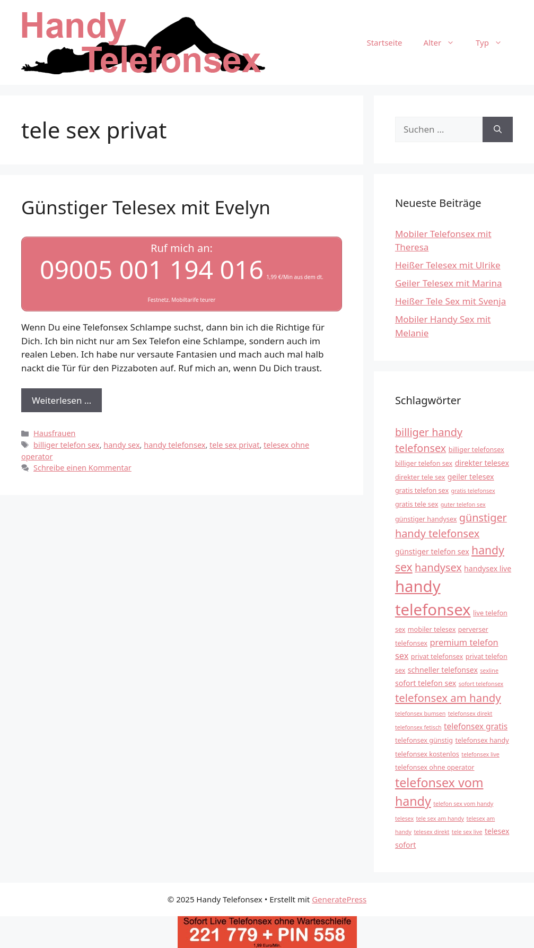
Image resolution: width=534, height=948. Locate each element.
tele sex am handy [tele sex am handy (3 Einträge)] (440, 818)
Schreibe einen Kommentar (82, 468)
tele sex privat (234, 445)
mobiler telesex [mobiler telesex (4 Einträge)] (432, 629)
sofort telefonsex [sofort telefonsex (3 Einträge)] (481, 684)
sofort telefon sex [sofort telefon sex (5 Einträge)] (425, 683)
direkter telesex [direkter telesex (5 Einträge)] (482, 463)
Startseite (384, 42)
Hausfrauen (54, 433)
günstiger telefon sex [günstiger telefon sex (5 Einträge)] (432, 551)
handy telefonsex (174, 445)
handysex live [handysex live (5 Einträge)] (487, 568)
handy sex (121, 445)
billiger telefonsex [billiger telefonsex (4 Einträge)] (476, 449)
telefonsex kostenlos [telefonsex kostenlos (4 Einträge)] (427, 754)
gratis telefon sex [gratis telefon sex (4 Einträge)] (422, 490)
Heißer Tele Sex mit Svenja (450, 301)
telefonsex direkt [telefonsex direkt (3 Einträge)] (470, 713)
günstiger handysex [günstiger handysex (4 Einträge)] (426, 519)
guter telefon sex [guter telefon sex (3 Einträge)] (463, 504)
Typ (494, 42)
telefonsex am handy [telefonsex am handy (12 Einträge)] (448, 697)
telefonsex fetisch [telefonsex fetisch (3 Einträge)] (418, 727)
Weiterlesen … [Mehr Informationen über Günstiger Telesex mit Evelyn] (61, 400)
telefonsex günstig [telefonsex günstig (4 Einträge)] (424, 740)
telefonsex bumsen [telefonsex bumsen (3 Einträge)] (420, 713)
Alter (445, 42)
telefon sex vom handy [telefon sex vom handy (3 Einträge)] (463, 803)
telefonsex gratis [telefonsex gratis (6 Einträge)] (475, 726)
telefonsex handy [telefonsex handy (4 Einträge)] (482, 740)
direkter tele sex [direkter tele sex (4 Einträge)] (420, 477)
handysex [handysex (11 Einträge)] (438, 567)
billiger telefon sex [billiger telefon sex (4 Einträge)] (423, 463)
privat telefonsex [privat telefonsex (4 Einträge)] (437, 656)
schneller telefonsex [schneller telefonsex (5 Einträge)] (443, 670)
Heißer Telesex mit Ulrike (448, 265)
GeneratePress (339, 899)
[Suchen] (498, 129)
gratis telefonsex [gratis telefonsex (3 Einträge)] (473, 490)
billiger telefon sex (66, 445)
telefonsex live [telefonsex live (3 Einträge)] (480, 754)
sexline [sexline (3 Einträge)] (489, 670)
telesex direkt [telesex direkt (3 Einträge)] (431, 832)
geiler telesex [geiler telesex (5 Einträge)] (471, 477)
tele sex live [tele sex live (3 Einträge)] (467, 832)
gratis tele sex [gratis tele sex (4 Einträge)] (416, 504)
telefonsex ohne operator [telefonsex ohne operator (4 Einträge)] (435, 767)
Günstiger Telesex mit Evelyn (145, 207)
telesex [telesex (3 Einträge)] (404, 818)
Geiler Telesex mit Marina (448, 283)
